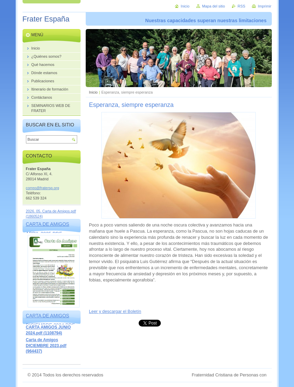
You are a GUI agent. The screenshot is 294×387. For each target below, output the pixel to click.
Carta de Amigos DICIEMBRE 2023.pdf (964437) (46, 345)
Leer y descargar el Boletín (115, 311)
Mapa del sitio (213, 6)
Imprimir (264, 6)
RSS (241, 6)
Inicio (93, 92)
